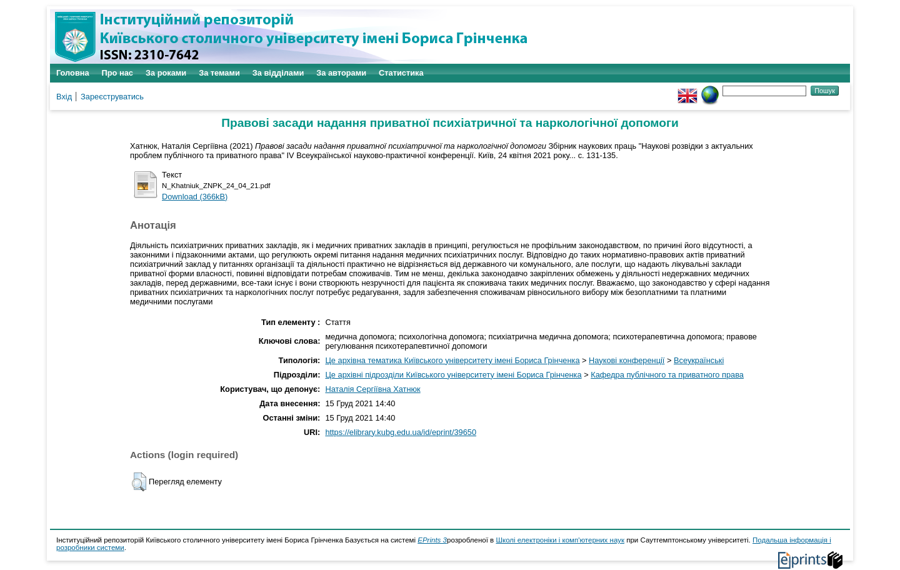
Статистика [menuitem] (401, 73)
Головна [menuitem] (72, 73)
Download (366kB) (195, 196)
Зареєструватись (112, 96)
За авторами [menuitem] (341, 73)
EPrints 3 (432, 540)
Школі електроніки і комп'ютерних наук (560, 540)
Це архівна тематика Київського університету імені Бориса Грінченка (452, 360)
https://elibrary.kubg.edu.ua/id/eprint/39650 (400, 432)
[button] (139, 481)
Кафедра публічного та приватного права (667, 374)
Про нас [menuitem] (117, 73)
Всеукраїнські (699, 360)
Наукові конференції (626, 360)
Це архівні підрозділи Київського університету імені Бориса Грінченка (453, 374)
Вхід (64, 96)
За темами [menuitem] (219, 73)
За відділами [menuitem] (278, 73)
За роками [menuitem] (166, 73)
